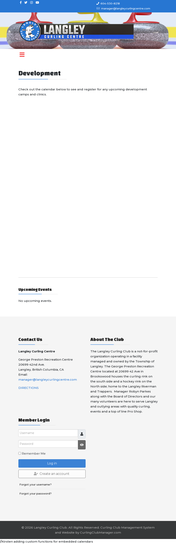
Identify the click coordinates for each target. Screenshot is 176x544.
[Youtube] (37, 2)
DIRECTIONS (28, 388)
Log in (52, 463)
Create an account (51, 474)
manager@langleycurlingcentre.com (125, 8)
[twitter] (25, 2)
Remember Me (34, 453)
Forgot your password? (35, 493)
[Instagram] (31, 2)
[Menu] (22, 58)
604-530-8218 (110, 3)
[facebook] (21, 2)
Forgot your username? (35, 484)
